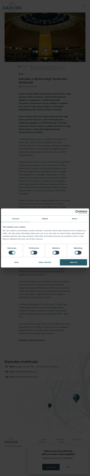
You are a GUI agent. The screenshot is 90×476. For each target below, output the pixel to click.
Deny (16, 262)
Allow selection (45, 262)
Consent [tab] (15, 219)
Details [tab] (45, 219)
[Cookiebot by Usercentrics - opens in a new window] (77, 212)
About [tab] (74, 219)
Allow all (73, 262)
